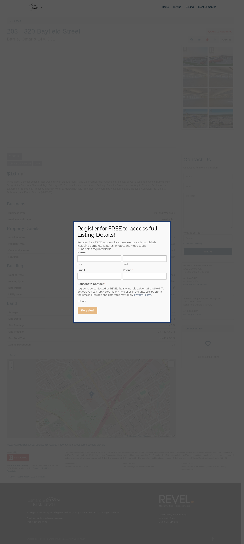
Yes (84, 301)
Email (81, 270)
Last (125, 264)
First (80, 264)
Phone (128, 270)
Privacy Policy (142, 294)
